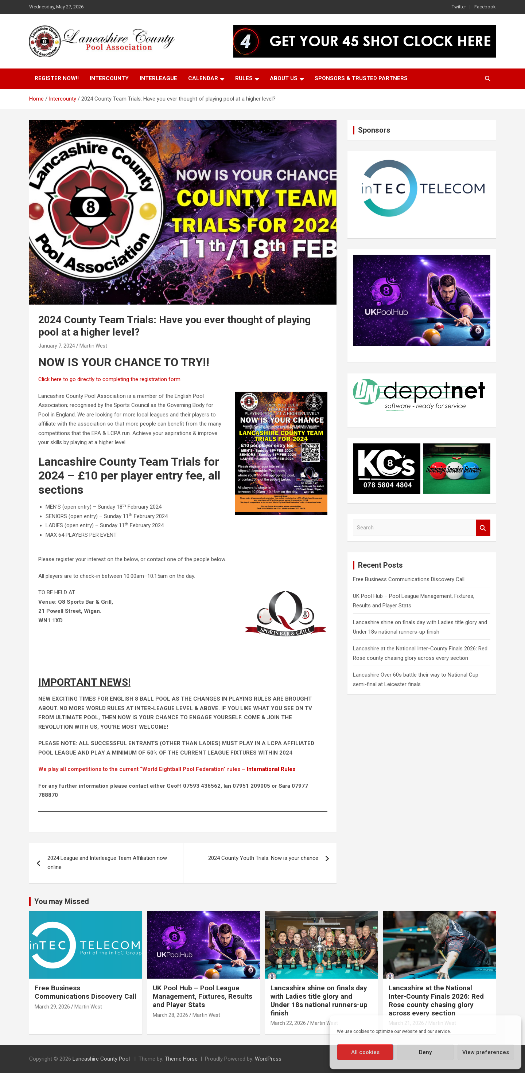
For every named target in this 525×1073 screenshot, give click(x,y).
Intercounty (109, 78)
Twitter (459, 6)
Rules (244, 78)
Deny (425, 1052)
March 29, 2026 (52, 1007)
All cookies (365, 1052)
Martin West (93, 346)
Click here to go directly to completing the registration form (109, 379)
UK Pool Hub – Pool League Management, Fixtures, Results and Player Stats (202, 996)
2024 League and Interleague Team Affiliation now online (107, 863)
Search (483, 528)
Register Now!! (57, 78)
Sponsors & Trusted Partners (361, 78)
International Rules (271, 769)
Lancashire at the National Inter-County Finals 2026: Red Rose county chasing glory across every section (436, 1000)
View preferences (485, 1052)
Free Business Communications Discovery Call (408, 579)
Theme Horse (181, 1059)
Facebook (485, 6)
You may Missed (61, 901)
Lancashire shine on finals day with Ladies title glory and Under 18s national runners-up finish (319, 1000)
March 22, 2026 (288, 1023)
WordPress (268, 1059)
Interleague (158, 78)
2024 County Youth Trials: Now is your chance (263, 858)
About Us (284, 78)
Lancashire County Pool (102, 1059)
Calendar (203, 78)
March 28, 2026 (170, 1015)
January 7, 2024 (56, 346)
